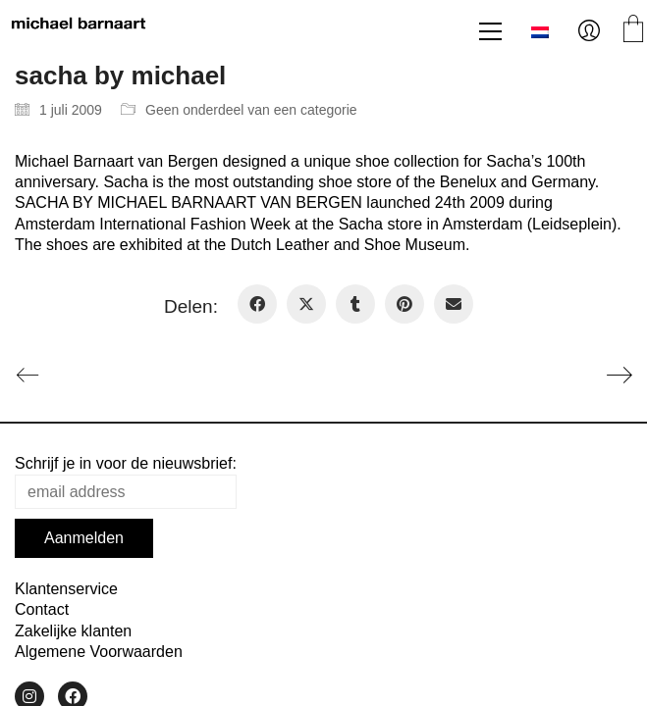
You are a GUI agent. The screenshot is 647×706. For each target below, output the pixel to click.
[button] (490, 31)
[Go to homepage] (78, 31)
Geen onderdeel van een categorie (251, 110)
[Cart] (633, 31)
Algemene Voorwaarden (99, 651)
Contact (42, 609)
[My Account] (589, 31)
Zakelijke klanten (73, 631)
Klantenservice (66, 588)
